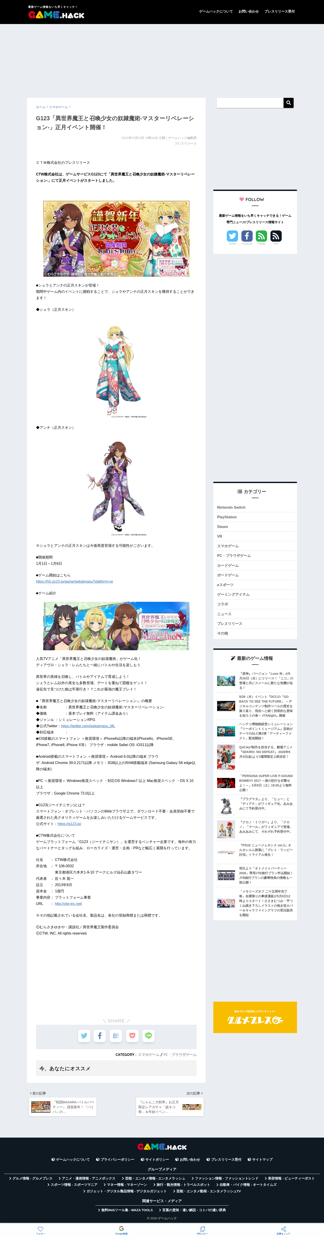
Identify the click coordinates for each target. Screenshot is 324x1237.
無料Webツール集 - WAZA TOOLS (127, 1212)
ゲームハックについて (216, 11)
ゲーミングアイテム (234, 597)
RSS (276, 243)
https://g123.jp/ (69, 824)
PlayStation (227, 517)
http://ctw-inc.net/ (68, 904)
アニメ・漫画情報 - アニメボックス (88, 1180)
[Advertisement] (162, 58)
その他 (223, 637)
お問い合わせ (248, 11)
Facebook (247, 243)
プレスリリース (230, 627)
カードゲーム (228, 567)
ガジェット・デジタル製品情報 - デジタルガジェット (126, 1193)
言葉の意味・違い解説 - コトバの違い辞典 (194, 1212)
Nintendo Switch (232, 507)
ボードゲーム (228, 577)
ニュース (224, 617)
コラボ (223, 607)
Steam (222, 527)
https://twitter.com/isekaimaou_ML (88, 726)
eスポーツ (225, 587)
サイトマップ (262, 1161)
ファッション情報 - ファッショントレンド (227, 1180)
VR (219, 537)
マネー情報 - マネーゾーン (127, 1187)
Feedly (262, 243)
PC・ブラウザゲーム (180, 1054)
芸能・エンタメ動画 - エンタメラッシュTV (208, 1193)
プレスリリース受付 (279, 11)
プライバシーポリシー (117, 1161)
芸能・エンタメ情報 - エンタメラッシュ (155, 1180)
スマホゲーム (148, 1054)
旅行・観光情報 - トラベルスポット (183, 1187)
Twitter (232, 243)
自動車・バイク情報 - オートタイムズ (248, 1187)
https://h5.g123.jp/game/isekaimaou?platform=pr (74, 581)
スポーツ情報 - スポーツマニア (74, 1187)
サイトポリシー (157, 1161)
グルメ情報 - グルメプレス (32, 1180)
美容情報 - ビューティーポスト (291, 1180)
